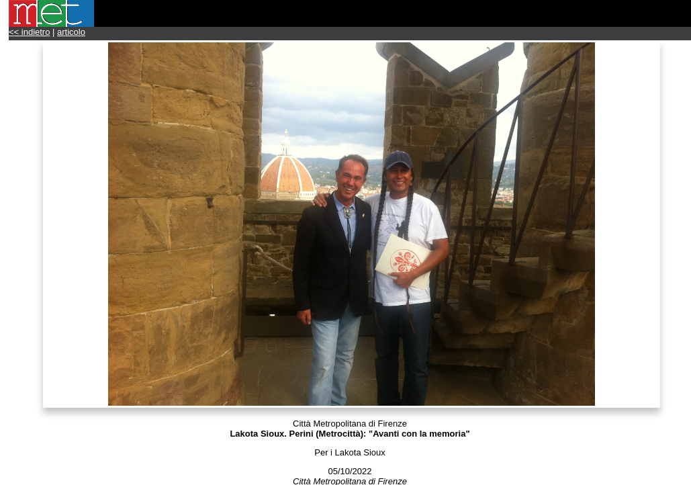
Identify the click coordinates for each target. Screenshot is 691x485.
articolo (71, 32)
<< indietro (29, 32)
